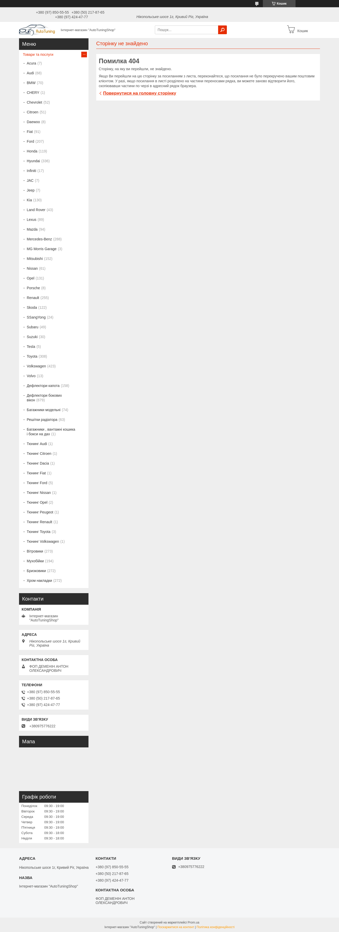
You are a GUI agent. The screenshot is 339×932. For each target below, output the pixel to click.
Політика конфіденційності (216, 927)
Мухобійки (35, 561)
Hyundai (33, 161)
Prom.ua (193, 922)
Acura (31, 63)
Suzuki (32, 337)
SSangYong (36, 317)
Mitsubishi (35, 259)
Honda (32, 151)
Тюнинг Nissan (39, 493)
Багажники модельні (43, 410)
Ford (30, 141)
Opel (30, 278)
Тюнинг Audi (37, 444)
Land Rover (36, 210)
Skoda (32, 307)
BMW (31, 83)
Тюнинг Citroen (39, 453)
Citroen (32, 112)
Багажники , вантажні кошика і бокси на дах (51, 431)
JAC (30, 180)
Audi (30, 73)
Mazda (32, 229)
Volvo (31, 376)
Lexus (31, 220)
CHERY (33, 93)
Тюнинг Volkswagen (43, 541)
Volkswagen (36, 366)
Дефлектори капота (43, 386)
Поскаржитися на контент (175, 927)
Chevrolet (34, 102)
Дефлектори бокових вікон (44, 397)
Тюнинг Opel (37, 502)
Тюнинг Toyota (38, 532)
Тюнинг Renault (39, 522)
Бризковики (36, 571)
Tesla (31, 347)
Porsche (33, 288)
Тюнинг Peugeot (40, 512)
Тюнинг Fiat (36, 473)
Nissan (32, 268)
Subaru (32, 327)
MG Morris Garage (42, 249)
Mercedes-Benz (39, 239)
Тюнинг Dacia (38, 463)
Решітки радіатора (42, 420)
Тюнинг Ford (37, 483)
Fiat (30, 132)
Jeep (30, 190)
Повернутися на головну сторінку (139, 93)
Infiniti (31, 171)
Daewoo (33, 122)
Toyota (32, 356)
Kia (29, 200)
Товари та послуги (38, 54)
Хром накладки (39, 580)
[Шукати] (222, 29)
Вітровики (35, 551)
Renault (33, 298)
